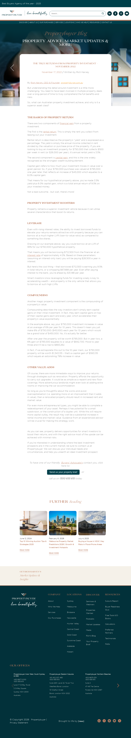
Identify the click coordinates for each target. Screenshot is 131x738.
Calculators (110, 624)
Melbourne (71, 607)
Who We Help (54, 607)
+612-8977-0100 (20, 679)
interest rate (33, 255)
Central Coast (73, 629)
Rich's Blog (91, 636)
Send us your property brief (63, 472)
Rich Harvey (37, 83)
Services (51, 612)
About (51, 601)
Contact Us (106, 22)
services (59, 22)
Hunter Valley (73, 624)
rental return (49, 132)
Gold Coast (72, 635)
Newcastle (71, 618)
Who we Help (82, 22)
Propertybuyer (38, 720)
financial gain (67, 123)
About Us (33, 22)
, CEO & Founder (51, 83)
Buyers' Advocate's (72, 462)
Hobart (70, 652)
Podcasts (90, 619)
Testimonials (110, 638)
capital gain (61, 157)
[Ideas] (81, 721)
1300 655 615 (19, 681)
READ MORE (24, 550)
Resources (95, 22)
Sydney (70, 601)
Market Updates (93, 624)
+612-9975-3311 (91, 678)
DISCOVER (23, 22)
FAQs (107, 644)
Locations (69, 22)
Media (88, 630)
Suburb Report (111, 601)
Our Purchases (46, 22)
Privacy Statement (19, 723)
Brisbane (71, 612)
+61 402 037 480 (56, 678)
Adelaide (71, 646)
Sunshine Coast (74, 640)
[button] (118, 685)
